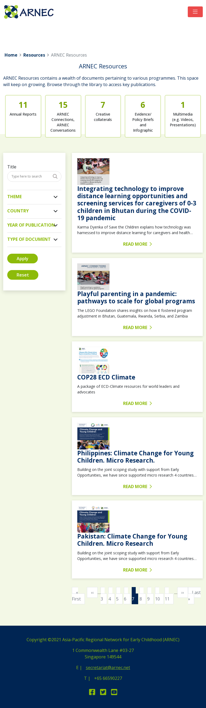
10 (159, 595)
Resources (34, 55)
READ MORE (137, 244)
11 (169, 595)
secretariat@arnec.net (108, 667)
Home (11, 55)
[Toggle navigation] (195, 11)
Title (11, 167)
